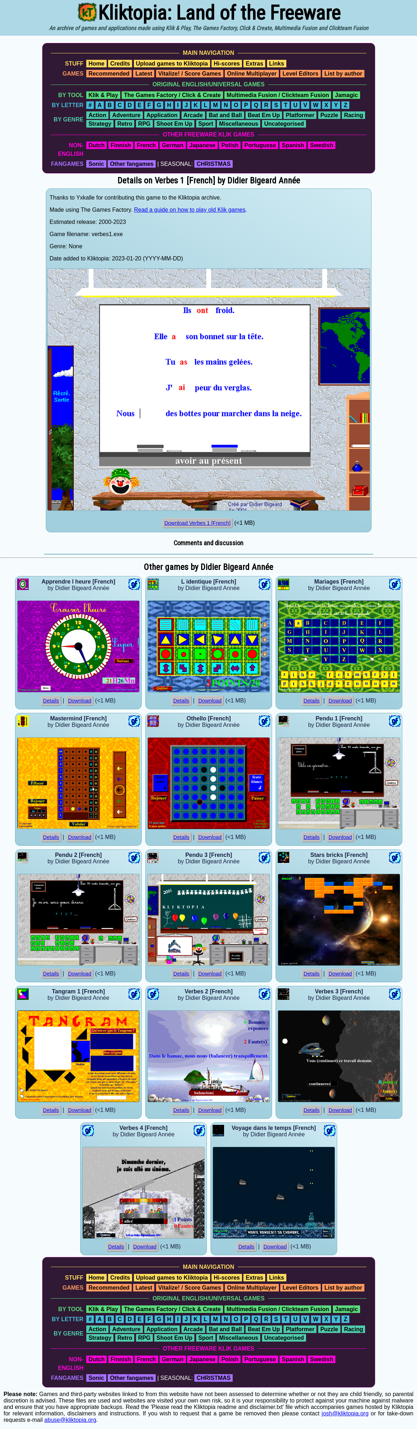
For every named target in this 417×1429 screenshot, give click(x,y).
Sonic (96, 164)
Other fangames (132, 164)
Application (162, 115)
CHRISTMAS (214, 164)
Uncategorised (284, 124)
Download (79, 701)
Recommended (109, 74)
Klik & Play (103, 95)
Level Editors (300, 74)
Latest (143, 74)
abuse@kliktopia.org (70, 1420)
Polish (229, 145)
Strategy (99, 124)
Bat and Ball (225, 115)
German (172, 145)
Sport (205, 124)
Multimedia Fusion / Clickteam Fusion (278, 95)
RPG (144, 124)
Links (276, 64)
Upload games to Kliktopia (172, 64)
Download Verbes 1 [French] (197, 523)
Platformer (300, 115)
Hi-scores (227, 64)
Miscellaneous (238, 124)
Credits (120, 64)
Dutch (96, 145)
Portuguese (260, 145)
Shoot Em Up (174, 124)
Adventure (126, 115)
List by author (343, 74)
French (146, 145)
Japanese (202, 145)
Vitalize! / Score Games (189, 74)
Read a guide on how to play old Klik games (189, 210)
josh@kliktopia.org (345, 1413)
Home (96, 64)
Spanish (293, 145)
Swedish (321, 145)
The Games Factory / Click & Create (172, 95)
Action (97, 115)
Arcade (193, 115)
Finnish (121, 145)
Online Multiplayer (252, 74)
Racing (353, 115)
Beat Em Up (264, 115)
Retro (124, 124)
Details (51, 701)
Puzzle (329, 115)
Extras (254, 64)
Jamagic (346, 95)
